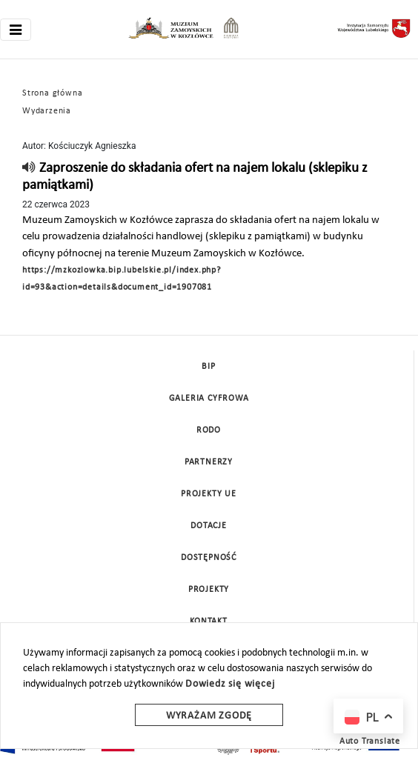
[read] (29, 168)
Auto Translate (369, 741)
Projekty (208, 589)
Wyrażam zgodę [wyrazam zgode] (209, 716)
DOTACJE (208, 526)
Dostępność (208, 557)
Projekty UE (208, 494)
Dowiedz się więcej (229, 684)
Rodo (208, 430)
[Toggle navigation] (15, 30)
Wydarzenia (46, 111)
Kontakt (209, 621)
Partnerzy (209, 462)
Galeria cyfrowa (209, 398)
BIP (208, 366)
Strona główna (52, 93)
